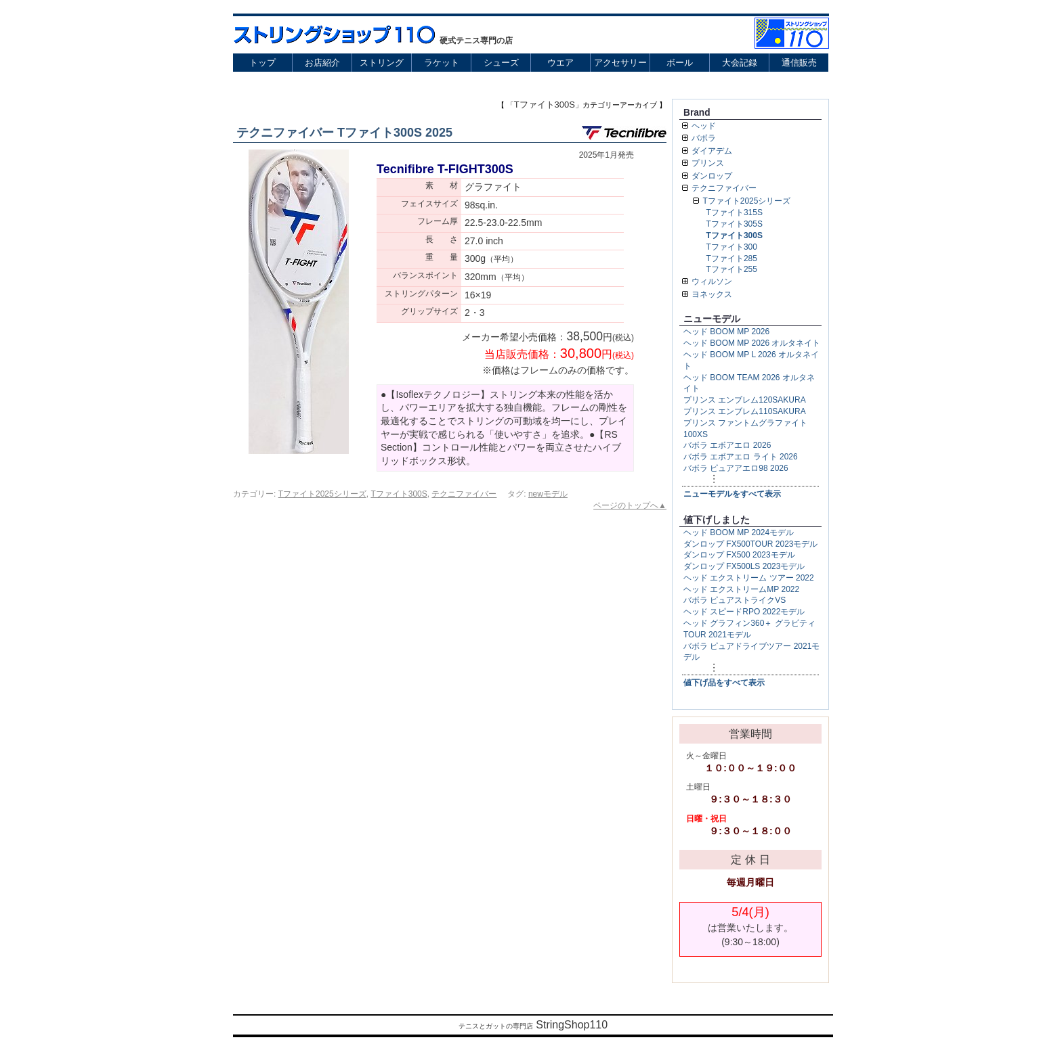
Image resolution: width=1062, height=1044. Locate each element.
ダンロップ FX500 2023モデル (739, 555)
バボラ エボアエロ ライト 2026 (740, 456)
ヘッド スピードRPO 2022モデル (744, 611)
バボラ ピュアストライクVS (734, 600)
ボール (679, 63)
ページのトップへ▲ (629, 505)
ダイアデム (712, 151)
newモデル (548, 494)
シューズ (501, 63)
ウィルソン (712, 281)
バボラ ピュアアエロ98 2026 (735, 468)
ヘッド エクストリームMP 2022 (741, 589)
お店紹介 (322, 63)
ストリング (382, 63)
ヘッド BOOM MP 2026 (726, 331)
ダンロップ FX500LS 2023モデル (744, 566)
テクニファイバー (463, 494)
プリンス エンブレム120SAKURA (744, 400)
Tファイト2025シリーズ (322, 494)
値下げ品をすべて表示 (724, 682)
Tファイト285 (731, 258)
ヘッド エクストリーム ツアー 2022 (748, 578)
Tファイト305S (734, 224)
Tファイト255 (731, 269)
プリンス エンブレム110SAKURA (744, 411)
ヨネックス (712, 294)
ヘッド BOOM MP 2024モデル (738, 532)
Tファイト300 (731, 247)
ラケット (441, 63)
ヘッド (704, 126)
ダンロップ (712, 176)
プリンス (708, 163)
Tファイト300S (398, 494)
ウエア (560, 63)
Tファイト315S (734, 212)
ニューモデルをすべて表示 (732, 494)
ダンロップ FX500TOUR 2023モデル (750, 544)
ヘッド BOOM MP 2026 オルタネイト (751, 343)
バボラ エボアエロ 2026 (727, 445)
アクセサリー (620, 63)
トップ (262, 63)
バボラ (704, 138)
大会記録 (739, 63)
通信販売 (799, 63)
